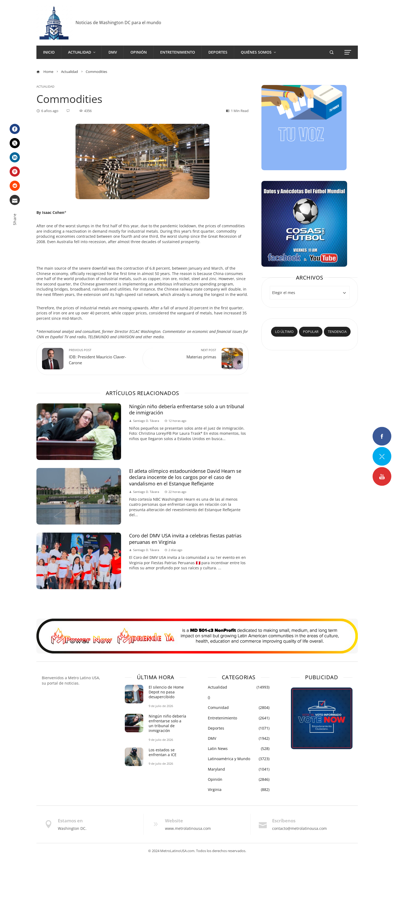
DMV (238, 738)
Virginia (238, 789)
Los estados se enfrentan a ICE (163, 752)
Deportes (238, 728)
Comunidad (238, 707)
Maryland (238, 769)
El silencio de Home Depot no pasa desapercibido (166, 692)
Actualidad (45, 86)
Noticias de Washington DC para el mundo (118, 22)
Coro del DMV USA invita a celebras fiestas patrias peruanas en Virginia (185, 538)
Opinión (238, 779)
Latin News (238, 748)
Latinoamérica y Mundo (238, 758)
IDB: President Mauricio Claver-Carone (103, 357)
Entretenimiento (238, 718)
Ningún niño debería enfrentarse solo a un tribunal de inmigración (186, 409)
